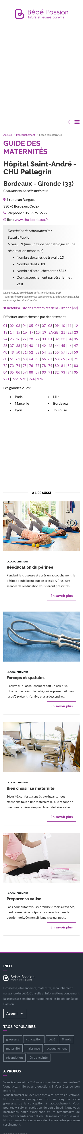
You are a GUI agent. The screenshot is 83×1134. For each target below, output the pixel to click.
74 (18, 359)
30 (44, 332)
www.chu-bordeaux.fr (31, 213)
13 (5, 325)
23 (76, 325)
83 (76, 359)
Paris (19, 390)
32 (57, 332)
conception (34, 1033)
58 (69, 345)
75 (25, 359)
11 (69, 319)
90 (44, 365)
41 (37, 339)
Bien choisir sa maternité (30, 781)
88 (31, 365)
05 (31, 319)
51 (25, 345)
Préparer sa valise (24, 892)
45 (63, 339)
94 (69, 365)
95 (76, 365)
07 (44, 319)
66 (44, 352)
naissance (33, 1042)
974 (32, 372)
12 (76, 319)
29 (37, 332)
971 (6, 372)
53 (37, 345)
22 (69, 325)
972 (15, 372)
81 (63, 359)
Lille (56, 390)
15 (18, 325)
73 (12, 359)
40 (31, 339)
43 (50, 339)
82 (69, 359)
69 (63, 352)
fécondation (14, 1051)
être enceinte (39, 1051)
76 (31, 359)
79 (50, 359)
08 (50, 319)
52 (31, 345)
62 (18, 352)
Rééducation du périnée (30, 560)
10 (63, 319)
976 (40, 372)
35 (76, 332)
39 (25, 339)
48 (5, 345)
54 (44, 345)
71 (76, 352)
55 (50, 345)
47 (76, 339)
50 (18, 345)
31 (50, 332)
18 (38, 325)
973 (23, 372)
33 (63, 332)
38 (18, 339)
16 (25, 325)
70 (69, 352)
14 (12, 325)
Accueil (14, 1007)
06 (37, 319)
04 (25, 319)
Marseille (22, 396)
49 (12, 345)
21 (63, 325)
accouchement (57, 1042)
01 (5, 319)
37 (12, 339)
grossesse (12, 1033)
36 (5, 339)
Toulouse (60, 403)
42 (44, 339)
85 (12, 365)
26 (18, 332)
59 (76, 345)
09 (57, 319)
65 (37, 352)
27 (25, 332)
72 (5, 359)
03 (18, 319)
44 (57, 339)
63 (25, 352)
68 (57, 352)
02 (12, 319)
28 (31, 332)
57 (63, 345)
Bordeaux (60, 396)
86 (18, 365)
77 (37, 359)
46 (69, 339)
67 (50, 352)
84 (5, 365)
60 (5, 352)
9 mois (66, 1033)
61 (12, 352)
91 (50, 365)
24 (5, 332)
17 (31, 325)
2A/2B (53, 325)
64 (31, 352)
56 (57, 345)
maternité (13, 1042)
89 (37, 365)
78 (44, 359)
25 (12, 332)
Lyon (18, 403)
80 (57, 359)
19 (44, 325)
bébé (51, 1033)
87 (25, 365)
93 (63, 365)
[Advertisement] (41, 68)
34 (69, 332)
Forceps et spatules (25, 671)
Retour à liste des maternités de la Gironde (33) (42, 301)
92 (57, 365)
